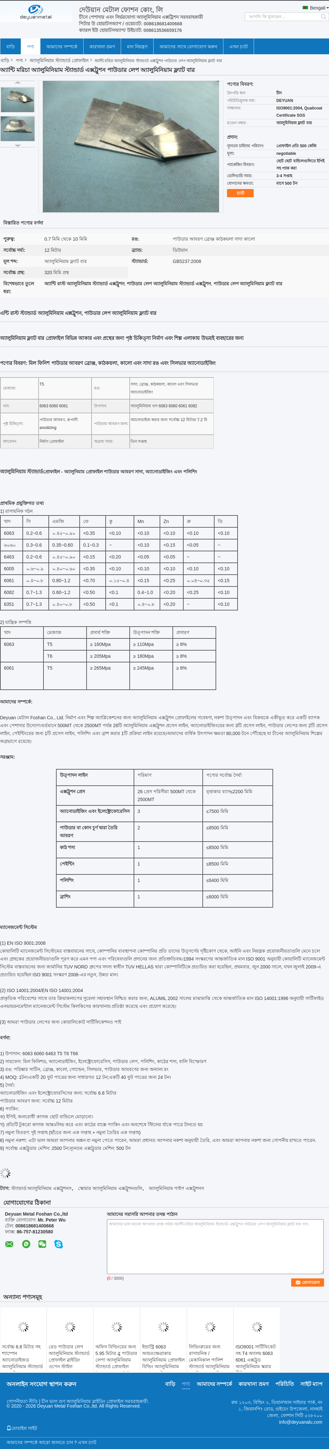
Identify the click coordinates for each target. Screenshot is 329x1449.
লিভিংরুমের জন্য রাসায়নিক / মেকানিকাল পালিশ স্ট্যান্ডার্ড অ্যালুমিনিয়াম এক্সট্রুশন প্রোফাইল (209, 1360)
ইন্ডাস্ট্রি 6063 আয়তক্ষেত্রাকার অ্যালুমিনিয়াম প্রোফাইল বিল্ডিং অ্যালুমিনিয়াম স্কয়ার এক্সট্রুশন (163, 1360)
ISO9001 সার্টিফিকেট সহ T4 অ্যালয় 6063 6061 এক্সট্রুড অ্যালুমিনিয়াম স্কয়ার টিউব (256, 1360)
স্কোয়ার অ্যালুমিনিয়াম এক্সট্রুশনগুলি (110, 1188)
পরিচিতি (284, 1384)
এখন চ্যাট (238, 46)
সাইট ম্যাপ (311, 1384)
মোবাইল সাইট (22, 1428)
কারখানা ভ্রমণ (102, 46)
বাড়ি (10, 46)
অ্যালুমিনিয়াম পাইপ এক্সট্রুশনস (176, 1188)
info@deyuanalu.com (300, 1422)
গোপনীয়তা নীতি (22, 1401)
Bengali (317, 8)
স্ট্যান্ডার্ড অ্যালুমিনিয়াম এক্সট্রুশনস (41, 1188)
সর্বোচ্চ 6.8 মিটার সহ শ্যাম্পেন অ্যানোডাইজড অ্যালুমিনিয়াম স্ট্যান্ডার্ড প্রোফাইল (22, 1360)
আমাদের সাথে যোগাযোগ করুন (188, 46)
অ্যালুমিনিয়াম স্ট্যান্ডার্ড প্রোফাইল (59, 60)
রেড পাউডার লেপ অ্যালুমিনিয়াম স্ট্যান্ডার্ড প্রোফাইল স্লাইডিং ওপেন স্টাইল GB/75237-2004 (69, 1360)
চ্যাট (240, 193)
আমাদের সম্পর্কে (61, 46)
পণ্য (30, 46)
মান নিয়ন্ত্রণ (137, 46)
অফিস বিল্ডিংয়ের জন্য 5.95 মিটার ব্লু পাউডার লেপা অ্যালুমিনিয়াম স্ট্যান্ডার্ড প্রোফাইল (116, 1356)
